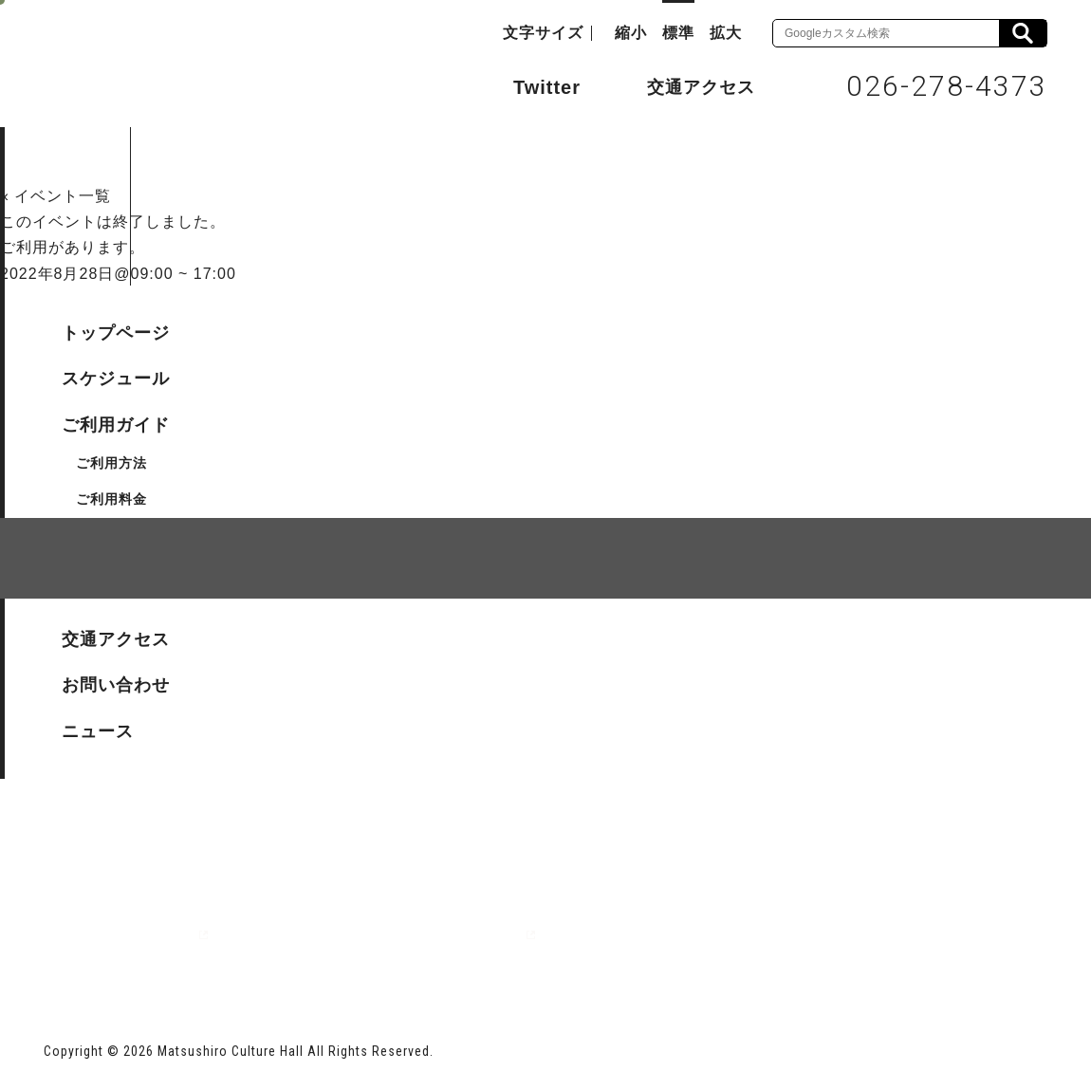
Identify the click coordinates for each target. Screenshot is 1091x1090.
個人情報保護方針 (275, 667)
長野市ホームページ (116, 935)
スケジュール (116, 378)
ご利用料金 (111, 499)
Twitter (528, 85)
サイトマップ (115, 667)
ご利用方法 (111, 463)
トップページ (116, 332)
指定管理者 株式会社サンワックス (387, 935)
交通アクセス (687, 86)
